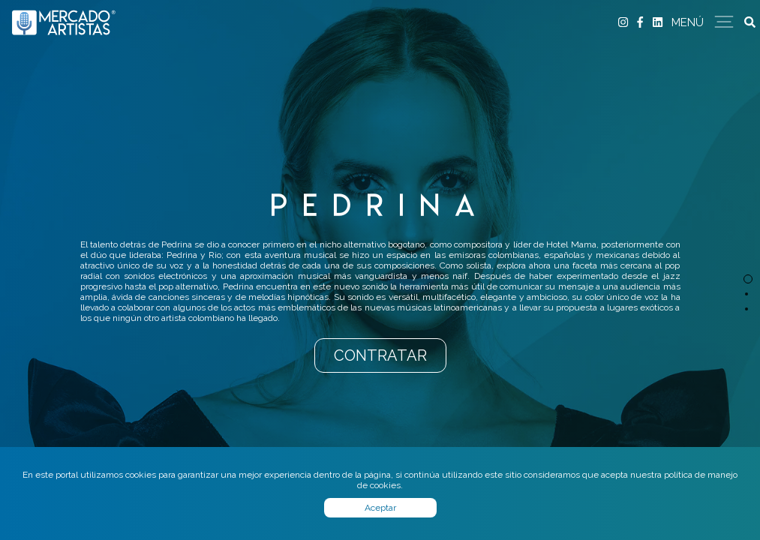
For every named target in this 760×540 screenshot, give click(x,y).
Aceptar (380, 507)
